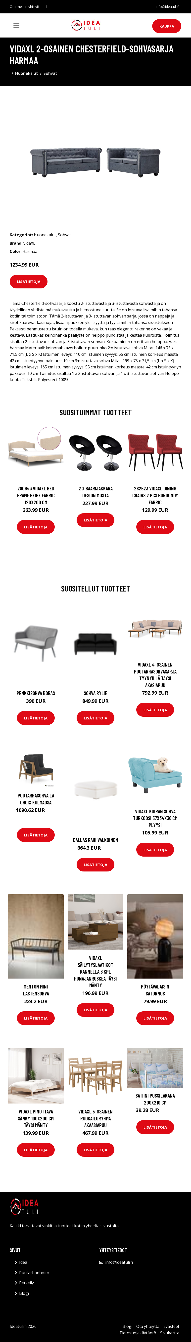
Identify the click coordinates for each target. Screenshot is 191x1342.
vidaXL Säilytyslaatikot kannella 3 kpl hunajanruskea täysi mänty (95, 971)
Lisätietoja (28, 281)
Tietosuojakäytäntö (137, 1333)
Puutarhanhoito (34, 1272)
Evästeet (171, 1326)
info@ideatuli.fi (167, 6)
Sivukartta (169, 1333)
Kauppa (166, 26)
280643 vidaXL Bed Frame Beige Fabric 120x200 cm (36, 495)
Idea (23, 1262)
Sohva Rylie (95, 693)
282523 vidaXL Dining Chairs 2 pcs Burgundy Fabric (155, 495)
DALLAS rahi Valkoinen (95, 840)
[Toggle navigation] (16, 25)
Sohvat (50, 73)
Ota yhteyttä (147, 1326)
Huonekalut (26, 73)
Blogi (24, 1293)
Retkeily (26, 1283)
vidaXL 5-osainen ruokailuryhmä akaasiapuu (95, 1118)
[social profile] (46, 6)
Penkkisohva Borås (36, 693)
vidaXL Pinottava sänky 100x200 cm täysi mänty (36, 1118)
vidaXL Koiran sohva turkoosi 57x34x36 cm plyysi (155, 818)
